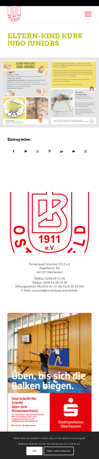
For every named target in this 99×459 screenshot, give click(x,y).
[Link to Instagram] (85, 151)
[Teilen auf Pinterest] (49, 151)
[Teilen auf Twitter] (25, 151)
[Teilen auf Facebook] (14, 151)
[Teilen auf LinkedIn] (61, 151)
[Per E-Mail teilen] (73, 151)
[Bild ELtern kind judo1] (27, 94)
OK (34, 450)
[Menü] (86, 14)
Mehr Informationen (59, 450)
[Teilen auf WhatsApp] (37, 151)
